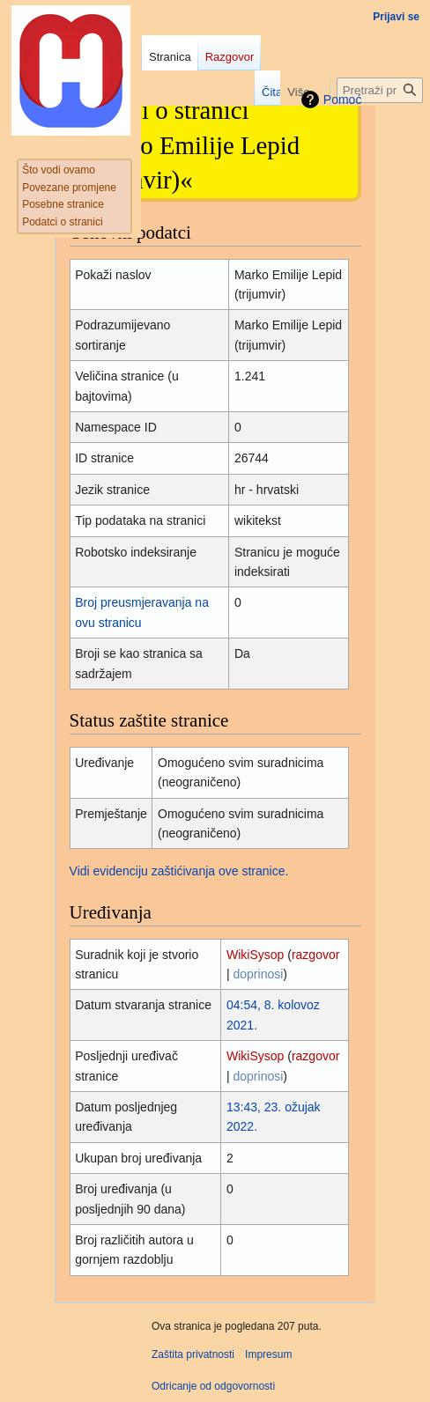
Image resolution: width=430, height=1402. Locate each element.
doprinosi (259, 974)
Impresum (268, 1354)
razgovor (315, 955)
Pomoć (342, 99)
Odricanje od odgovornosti (213, 1386)
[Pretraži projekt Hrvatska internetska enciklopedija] (380, 90)
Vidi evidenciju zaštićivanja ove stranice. (179, 871)
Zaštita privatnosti (193, 1354)
